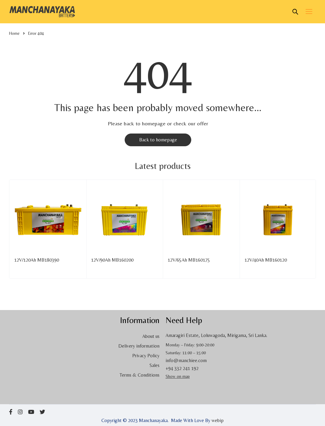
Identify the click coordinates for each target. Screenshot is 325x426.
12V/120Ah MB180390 (36, 260)
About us (150, 336)
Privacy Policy (145, 355)
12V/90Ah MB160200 (112, 260)
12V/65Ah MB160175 (189, 260)
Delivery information (138, 346)
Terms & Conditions (139, 375)
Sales (154, 365)
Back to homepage (158, 140)
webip (218, 420)
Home (14, 33)
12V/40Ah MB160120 (266, 260)
